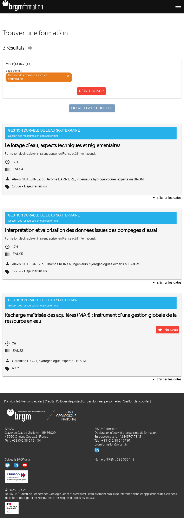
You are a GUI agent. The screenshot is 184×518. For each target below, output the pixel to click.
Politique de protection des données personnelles (88, 401)
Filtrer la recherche (92, 108)
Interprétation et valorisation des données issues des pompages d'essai (81, 230)
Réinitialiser (91, 91)
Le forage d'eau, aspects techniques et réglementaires (62, 145)
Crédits (49, 401)
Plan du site (11, 401)
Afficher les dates (166, 198)
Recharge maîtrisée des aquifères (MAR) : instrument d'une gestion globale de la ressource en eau (91, 318)
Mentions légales (31, 401)
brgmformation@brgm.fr (110, 444)
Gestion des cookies (136, 401)
